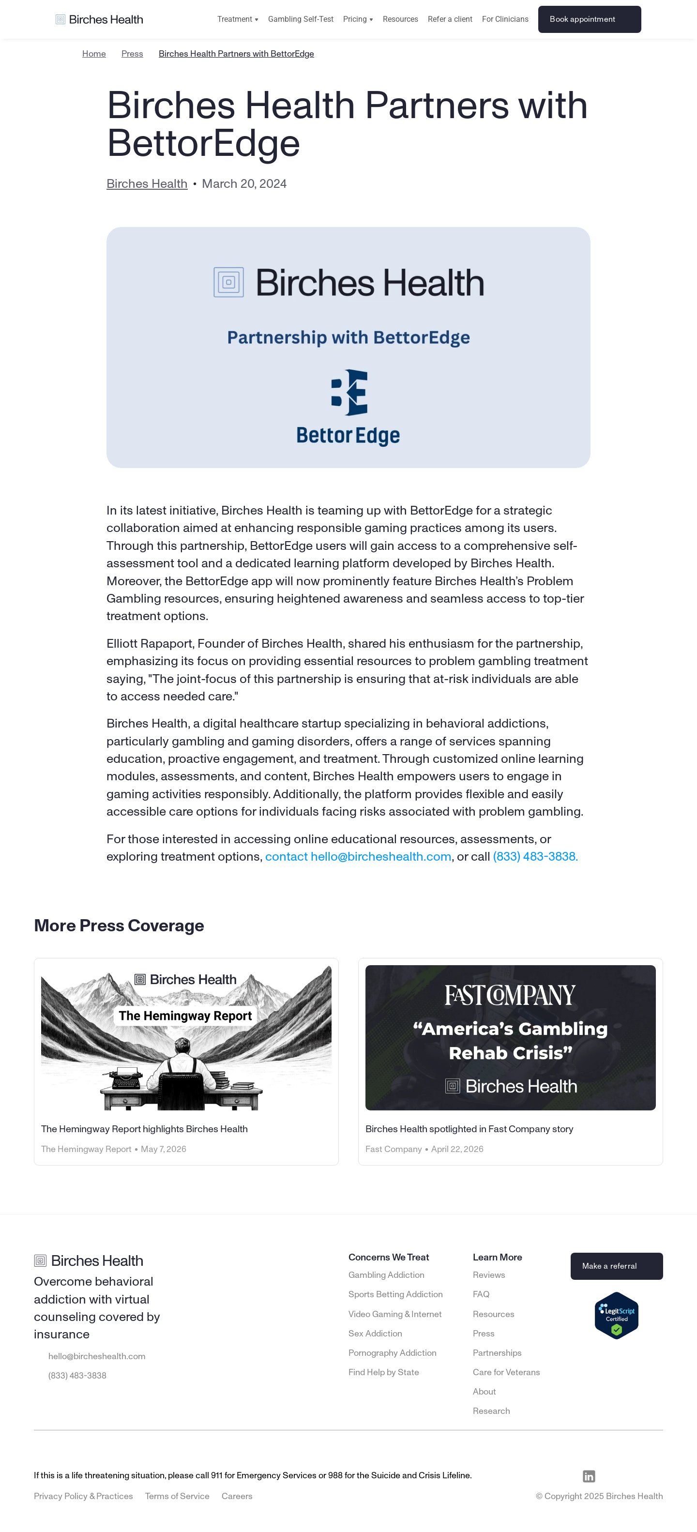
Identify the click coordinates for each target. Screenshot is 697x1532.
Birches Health (147, 184)
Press (132, 54)
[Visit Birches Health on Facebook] (611, 1476)
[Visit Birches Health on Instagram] (633, 1476)
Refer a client (450, 19)
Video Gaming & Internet (395, 1314)
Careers (237, 1496)
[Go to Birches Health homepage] (99, 19)
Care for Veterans (506, 1372)
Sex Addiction (375, 1334)
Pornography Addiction (392, 1353)
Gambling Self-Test (300, 19)
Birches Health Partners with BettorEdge (236, 54)
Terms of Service (177, 1496)
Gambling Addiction (386, 1275)
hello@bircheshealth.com (97, 1356)
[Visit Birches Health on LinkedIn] (589, 1476)
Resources (400, 19)
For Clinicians (505, 19)
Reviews (489, 1275)
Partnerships (497, 1353)
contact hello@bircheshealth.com (358, 856)
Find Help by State (383, 1372)
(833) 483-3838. (535, 856)
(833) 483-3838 (77, 1376)
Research (491, 1411)
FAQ (481, 1294)
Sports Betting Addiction (395, 1294)
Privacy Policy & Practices (83, 1496)
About (484, 1392)
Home (94, 54)
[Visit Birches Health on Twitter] (656, 1476)
